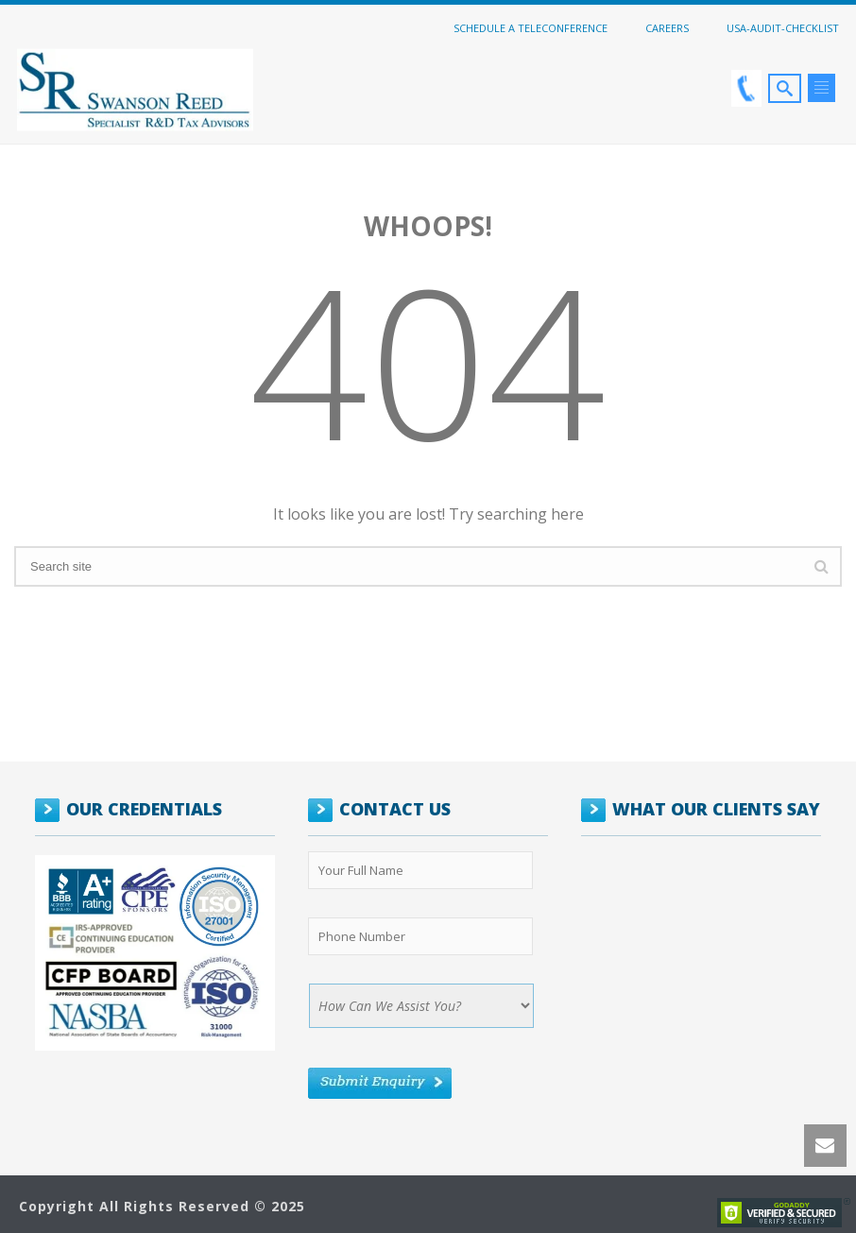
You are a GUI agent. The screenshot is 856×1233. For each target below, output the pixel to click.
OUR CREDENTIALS (144, 808)
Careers (667, 27)
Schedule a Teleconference (531, 27)
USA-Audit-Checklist (783, 27)
